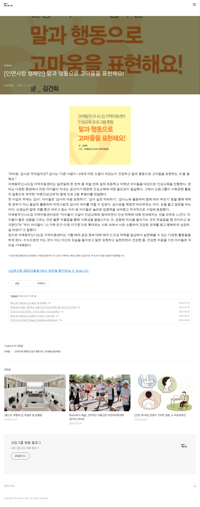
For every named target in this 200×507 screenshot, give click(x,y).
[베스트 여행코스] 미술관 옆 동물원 (28, 303)
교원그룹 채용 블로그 (26, 443)
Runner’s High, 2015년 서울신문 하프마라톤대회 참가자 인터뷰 (43, 307)
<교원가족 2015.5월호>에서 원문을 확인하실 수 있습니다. (48, 270)
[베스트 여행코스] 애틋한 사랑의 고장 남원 (32, 316)
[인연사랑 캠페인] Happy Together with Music (33, 320)
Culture (14, 296)
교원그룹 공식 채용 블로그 (25, 448)
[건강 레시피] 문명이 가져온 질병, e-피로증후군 (35, 311)
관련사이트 (9, 485)
